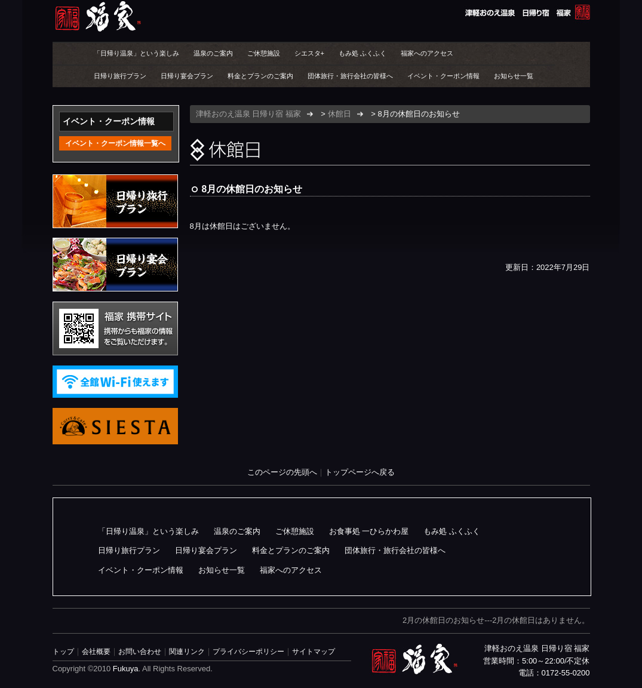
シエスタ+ (309, 53)
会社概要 (96, 651)
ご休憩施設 (263, 53)
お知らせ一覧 (513, 75)
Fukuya (126, 668)
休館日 (339, 113)
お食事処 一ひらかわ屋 (369, 531)
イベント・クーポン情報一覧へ (115, 143)
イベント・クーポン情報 (443, 75)
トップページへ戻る (360, 472)
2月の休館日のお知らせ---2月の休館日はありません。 (496, 620)
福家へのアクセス (427, 53)
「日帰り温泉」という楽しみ (136, 53)
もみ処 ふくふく (362, 53)
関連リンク (187, 651)
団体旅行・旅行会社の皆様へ (350, 75)
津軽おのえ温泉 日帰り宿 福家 (321, 16)
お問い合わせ (139, 651)
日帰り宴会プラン (187, 75)
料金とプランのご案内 (260, 75)
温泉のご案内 (213, 53)
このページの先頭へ (282, 472)
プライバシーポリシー (248, 651)
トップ (63, 651)
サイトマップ (313, 651)
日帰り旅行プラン (120, 75)
